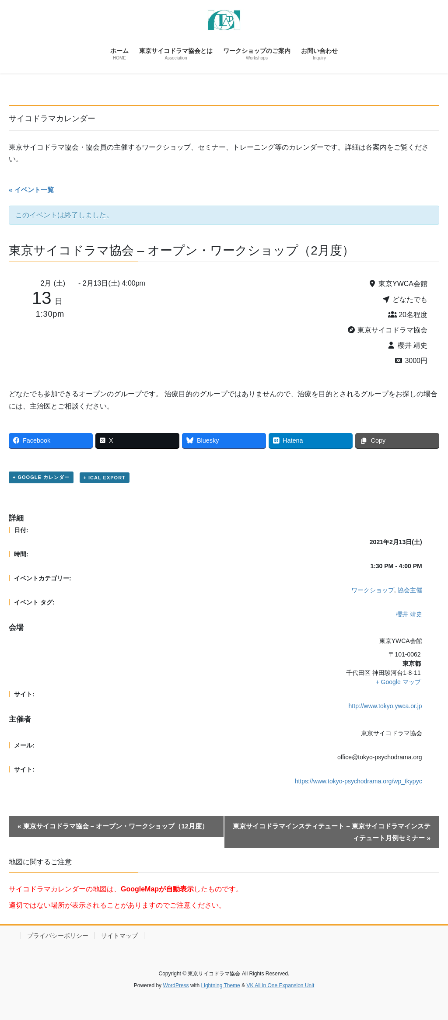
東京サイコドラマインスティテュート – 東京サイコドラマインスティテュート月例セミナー (331, 831)
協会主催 (410, 590)
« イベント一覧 (31, 189)
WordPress (176, 985)
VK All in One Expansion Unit (280, 985)
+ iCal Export (105, 477)
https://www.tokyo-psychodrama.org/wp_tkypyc (358, 781)
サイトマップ (119, 935)
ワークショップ (372, 590)
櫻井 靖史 (409, 614)
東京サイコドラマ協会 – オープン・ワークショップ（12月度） (113, 826)
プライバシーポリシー (57, 935)
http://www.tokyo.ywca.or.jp (385, 705)
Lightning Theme (220, 985)
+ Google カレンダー (41, 477)
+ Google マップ (398, 681)
